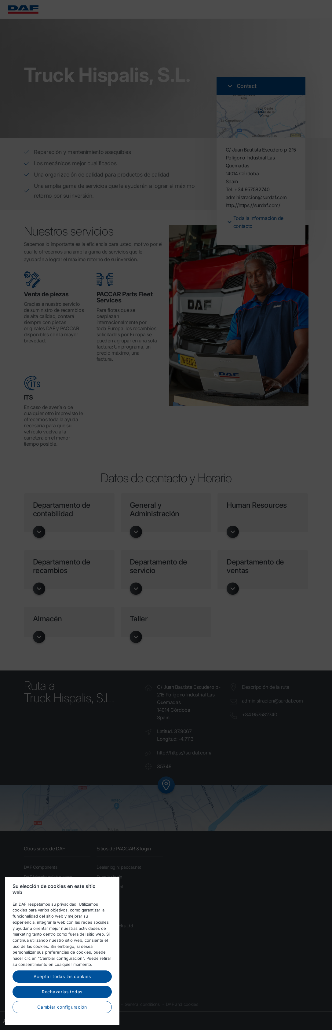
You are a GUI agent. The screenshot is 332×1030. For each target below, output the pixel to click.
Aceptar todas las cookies (62, 991)
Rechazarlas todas (62, 1006)
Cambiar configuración (62, 1022)
